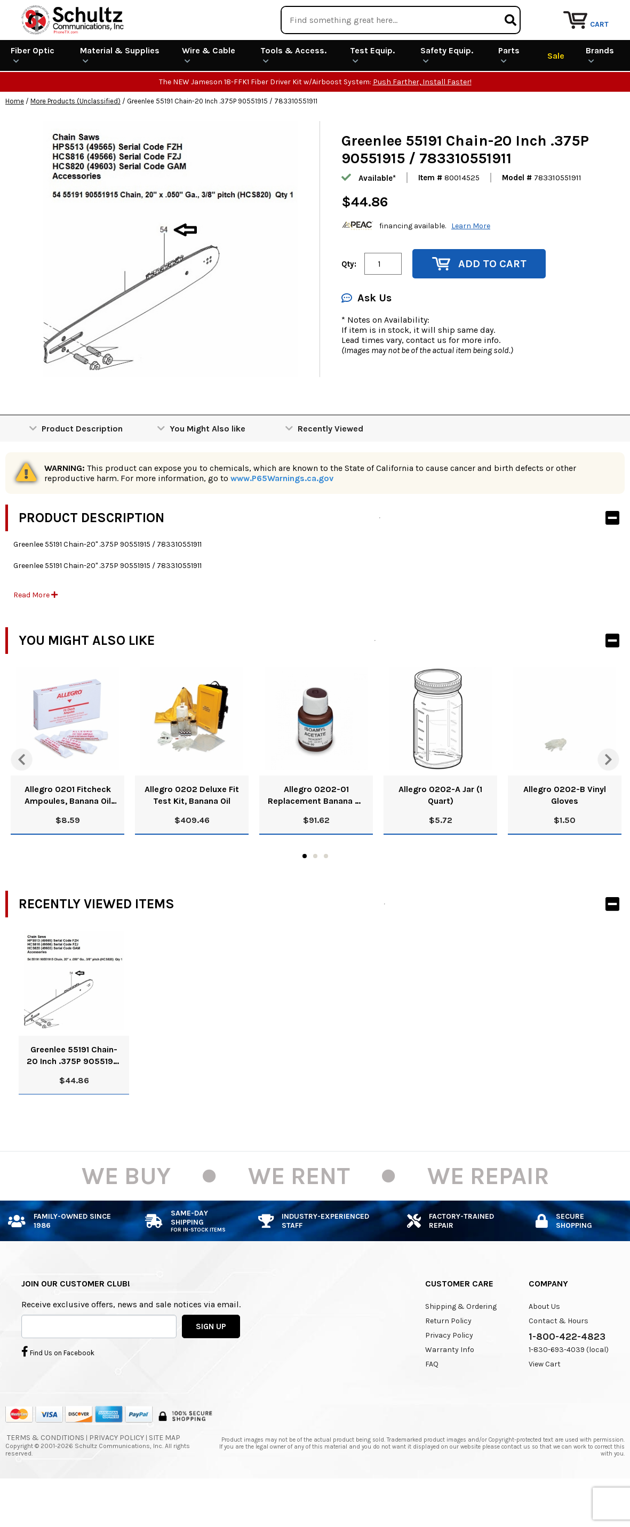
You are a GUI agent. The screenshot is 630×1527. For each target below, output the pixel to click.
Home (14, 140)
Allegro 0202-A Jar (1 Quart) (440, 834)
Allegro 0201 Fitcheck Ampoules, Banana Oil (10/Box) (68, 834)
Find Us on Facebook (57, 1390)
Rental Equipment (508, 13)
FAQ (431, 1403)
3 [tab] (326, 895)
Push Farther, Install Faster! (422, 120)
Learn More (470, 264)
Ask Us (366, 337)
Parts (509, 93)
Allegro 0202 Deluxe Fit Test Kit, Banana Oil (192, 834)
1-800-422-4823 (567, 1375)
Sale (555, 94)
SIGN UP (211, 1365)
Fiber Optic (32, 93)
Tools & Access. (293, 93)
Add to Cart (479, 302)
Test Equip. (372, 93)
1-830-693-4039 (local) (569, 1388)
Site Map (164, 1476)
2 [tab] (315, 895)
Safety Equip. (446, 93)
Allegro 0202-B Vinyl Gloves (564, 834)
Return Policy (448, 1359)
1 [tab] (304, 895)
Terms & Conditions (45, 1476)
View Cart (545, 1403)
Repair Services (597, 13)
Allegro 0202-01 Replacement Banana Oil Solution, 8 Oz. (316, 834)
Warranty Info (449, 1388)
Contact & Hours (558, 1359)
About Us (544, 1345)
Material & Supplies (120, 93)
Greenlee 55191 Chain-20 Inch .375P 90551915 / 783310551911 (74, 1094)
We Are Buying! (420, 13)
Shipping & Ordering (461, 1345)
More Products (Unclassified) (75, 140)
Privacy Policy (449, 1374)
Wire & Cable (208, 93)
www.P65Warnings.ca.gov (281, 517)
